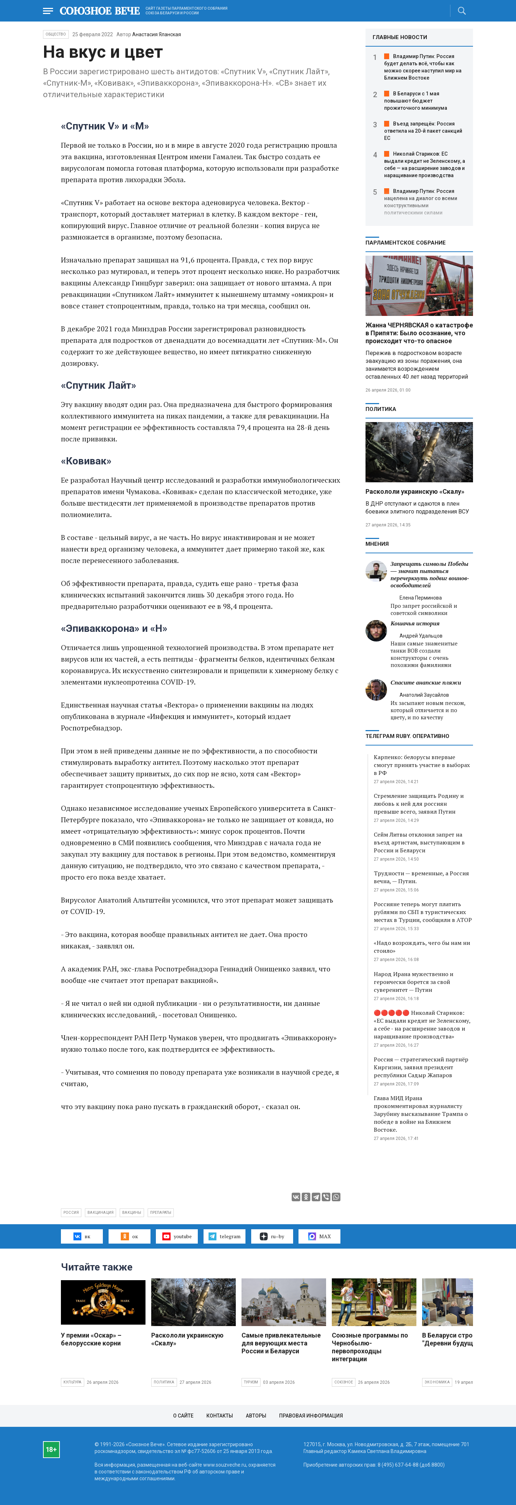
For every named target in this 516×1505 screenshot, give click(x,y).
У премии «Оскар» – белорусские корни (91, 1339)
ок (129, 1236)
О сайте (183, 1416)
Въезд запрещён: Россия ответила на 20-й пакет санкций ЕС (423, 131)
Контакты (219, 1416)
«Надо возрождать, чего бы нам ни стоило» (422, 947)
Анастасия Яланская (156, 34)
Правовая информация (311, 1416)
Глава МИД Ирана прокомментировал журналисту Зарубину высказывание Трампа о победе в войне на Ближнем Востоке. (421, 1114)
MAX (319, 1236)
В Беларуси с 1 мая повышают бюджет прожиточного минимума (415, 101)
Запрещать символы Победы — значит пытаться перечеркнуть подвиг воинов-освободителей (430, 574)
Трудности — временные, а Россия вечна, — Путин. (421, 877)
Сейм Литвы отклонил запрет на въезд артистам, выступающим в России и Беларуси (419, 842)
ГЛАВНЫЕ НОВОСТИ (400, 37)
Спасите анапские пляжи (426, 682)
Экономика (437, 1382)
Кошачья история (415, 623)
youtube (176, 1236)
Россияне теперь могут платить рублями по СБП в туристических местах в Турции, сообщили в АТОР (423, 912)
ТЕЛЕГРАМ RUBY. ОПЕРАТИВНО (407, 736)
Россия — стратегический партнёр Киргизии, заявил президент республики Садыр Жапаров (421, 1067)
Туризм (251, 1382)
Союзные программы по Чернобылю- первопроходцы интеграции (370, 1347)
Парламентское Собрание (406, 243)
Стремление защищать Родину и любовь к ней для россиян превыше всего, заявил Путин (419, 803)
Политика (381, 409)
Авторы (256, 1416)
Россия (71, 1213)
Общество (56, 34)
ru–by (272, 1236)
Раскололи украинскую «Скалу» (415, 491)
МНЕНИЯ (377, 544)
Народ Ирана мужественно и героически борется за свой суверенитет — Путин (413, 982)
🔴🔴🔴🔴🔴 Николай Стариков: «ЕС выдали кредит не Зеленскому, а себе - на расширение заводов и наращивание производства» (422, 1024)
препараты (161, 1213)
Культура (72, 1382)
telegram (224, 1236)
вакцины (131, 1213)
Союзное (343, 1382)
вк (81, 1236)
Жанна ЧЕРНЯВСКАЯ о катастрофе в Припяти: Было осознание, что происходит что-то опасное (419, 333)
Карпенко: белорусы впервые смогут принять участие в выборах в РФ (422, 765)
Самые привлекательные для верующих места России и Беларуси (281, 1343)
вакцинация (100, 1213)
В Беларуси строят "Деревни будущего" (454, 1339)
